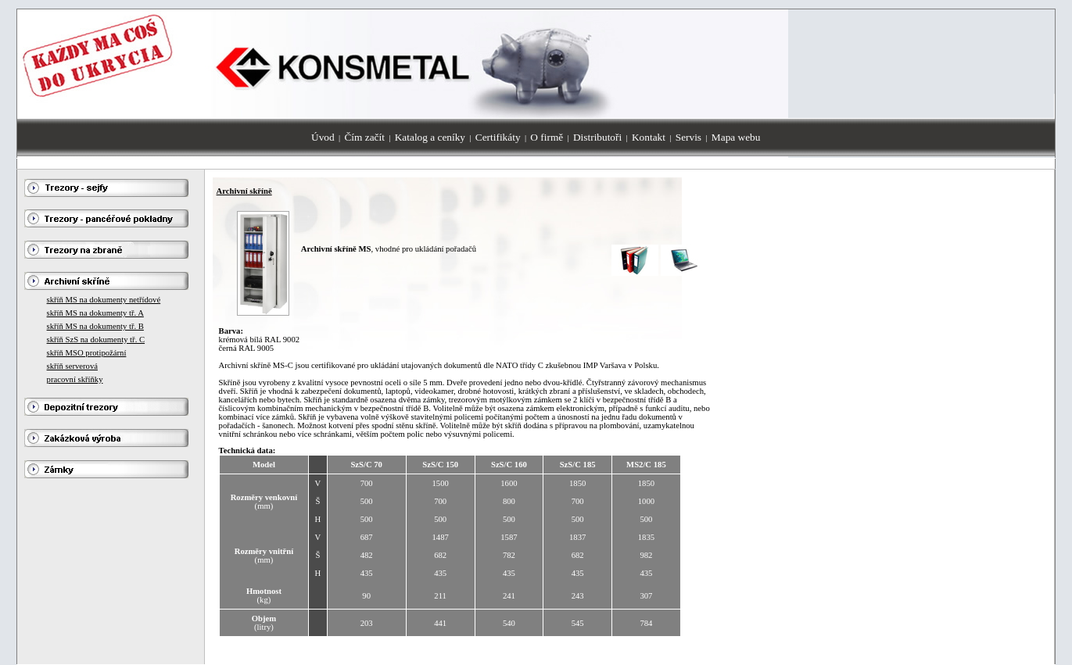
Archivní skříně (244, 191)
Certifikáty (498, 137)
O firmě (546, 137)
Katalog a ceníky (430, 137)
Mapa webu (736, 137)
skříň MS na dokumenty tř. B (95, 326)
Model (264, 464)
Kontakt (648, 137)
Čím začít (364, 137)
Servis (688, 137)
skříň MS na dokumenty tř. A (95, 313)
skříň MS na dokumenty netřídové (104, 299)
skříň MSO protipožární (87, 353)
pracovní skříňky (75, 379)
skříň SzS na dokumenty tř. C (96, 339)
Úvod (323, 137)
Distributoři (597, 137)
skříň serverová (72, 366)
